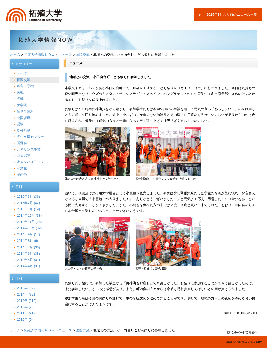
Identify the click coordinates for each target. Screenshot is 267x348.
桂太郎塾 (24, 156)
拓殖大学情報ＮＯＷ (39, 55)
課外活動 (24, 130)
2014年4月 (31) (28, 266)
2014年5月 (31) (28, 260)
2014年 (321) (27, 294)
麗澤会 (22, 143)
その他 (22, 174)
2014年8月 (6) (27, 241)
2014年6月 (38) (28, 253)
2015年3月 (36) (28, 197)
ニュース (65, 55)
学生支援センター (30, 137)
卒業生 (22, 168)
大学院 (22, 105)
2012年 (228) (27, 307)
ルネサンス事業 (29, 149)
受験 (20, 124)
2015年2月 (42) (28, 203)
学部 (20, 99)
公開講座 (24, 118)
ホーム (15, 55)
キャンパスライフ (30, 162)
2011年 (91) (26, 313)
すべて (22, 74)
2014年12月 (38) (29, 215)
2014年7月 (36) (28, 247)
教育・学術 (25, 86)
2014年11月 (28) (29, 222)
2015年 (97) (26, 288)
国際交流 (83, 55)
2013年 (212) (27, 301)
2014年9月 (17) (28, 234)
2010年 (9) (25, 320)
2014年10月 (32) (29, 228)
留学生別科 (25, 112)
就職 (20, 92)
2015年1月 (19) (28, 209)
